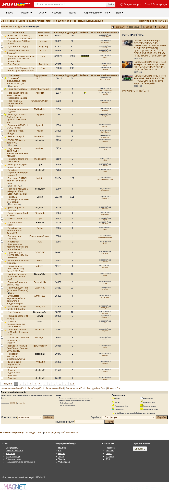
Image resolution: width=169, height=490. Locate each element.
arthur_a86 (39, 296)
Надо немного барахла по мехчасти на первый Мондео (17, 152)
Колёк (40, 130)
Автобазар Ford (36, 388)
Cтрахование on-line (96, 12)
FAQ (40, 432)
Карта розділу (51, 432)
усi (17, 86)
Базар (72, 12)
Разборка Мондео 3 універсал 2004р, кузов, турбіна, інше (17, 191)
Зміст (147, 27)
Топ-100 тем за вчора (64, 21)
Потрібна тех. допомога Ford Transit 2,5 (14, 230)
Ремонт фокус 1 (16, 136)
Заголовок (18, 32)
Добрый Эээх (105, 79)
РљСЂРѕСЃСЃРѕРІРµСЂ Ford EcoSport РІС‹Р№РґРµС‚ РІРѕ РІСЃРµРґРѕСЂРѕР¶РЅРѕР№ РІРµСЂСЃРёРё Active (150, 66)
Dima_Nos (39, 306)
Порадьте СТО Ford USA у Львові (17, 126)
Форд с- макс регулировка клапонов (14, 364)
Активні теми (44, 21)
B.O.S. (40, 78)
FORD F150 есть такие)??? (16, 141)
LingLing (43, 46)
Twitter (109, 453)
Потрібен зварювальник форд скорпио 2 (17, 172)
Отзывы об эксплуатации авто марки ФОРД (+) (16, 81)
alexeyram (104, 190)
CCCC (43, 50)
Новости (57, 12)
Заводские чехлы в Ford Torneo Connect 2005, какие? (17, 348)
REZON (105, 224)
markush (39, 148)
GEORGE (40, 252)
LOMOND (13, 403)
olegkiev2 (105, 371)
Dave (43, 68)
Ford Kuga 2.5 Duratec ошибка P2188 (15, 103)
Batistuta (43, 64)
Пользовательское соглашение (20, 462)
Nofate (40, 178)
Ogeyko (105, 110)
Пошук (82, 21)
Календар (31, 432)
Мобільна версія (69, 432)
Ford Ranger (14, 64)
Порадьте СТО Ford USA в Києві (17, 160)
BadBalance (105, 132)
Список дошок (9, 21)
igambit (39, 125)
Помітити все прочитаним (153, 21)
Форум (9, 12)
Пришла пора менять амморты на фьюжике (17, 255)
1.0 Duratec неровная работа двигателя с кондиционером (16, 300)
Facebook (110, 448)
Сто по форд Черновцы (14, 237)
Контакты (10, 453)
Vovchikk (43, 35)
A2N (40, 241)
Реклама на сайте (14, 451)
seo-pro (43, 41)
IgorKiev (105, 69)
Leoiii (39, 260)
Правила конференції (12, 432)
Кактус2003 (105, 42)
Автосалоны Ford (55, 388)
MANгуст (39, 337)
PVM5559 (40, 362)
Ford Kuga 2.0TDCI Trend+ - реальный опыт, (17, 180)
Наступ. (160, 27)
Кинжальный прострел (105, 179)
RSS (108, 459)
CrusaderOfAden (39, 101)
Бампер (12, 378)
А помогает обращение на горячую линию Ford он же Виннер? (17, 245)
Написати (118, 27)
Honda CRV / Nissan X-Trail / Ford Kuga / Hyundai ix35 (21, 69)
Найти (111, 4)
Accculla (40, 93)
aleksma (105, 363)
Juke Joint (104, 37)
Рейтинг (84, 32)
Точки (40, 12)
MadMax (105, 102)
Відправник (44, 32)
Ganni (105, 65)
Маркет (25, 12)
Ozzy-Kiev (40, 287)
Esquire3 (39, 329)
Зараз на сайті (26, 21)
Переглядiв (58, 32)
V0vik (105, 283)
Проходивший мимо (39, 236)
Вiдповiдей (71, 32)
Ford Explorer (14, 312)
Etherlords (40, 213)
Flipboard (110, 451)
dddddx (105, 48)
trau (43, 56)
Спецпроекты (12, 448)
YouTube (110, 456)
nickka (105, 347)
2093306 (105, 209)
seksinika (105, 141)
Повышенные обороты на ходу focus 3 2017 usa (15, 268)
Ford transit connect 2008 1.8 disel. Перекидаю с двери (17, 95)
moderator (21, 403)
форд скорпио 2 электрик (15, 208)
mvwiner (105, 52)
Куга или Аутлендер (18, 46)
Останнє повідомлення (104, 32)
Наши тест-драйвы (17, 89)
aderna (39, 266)
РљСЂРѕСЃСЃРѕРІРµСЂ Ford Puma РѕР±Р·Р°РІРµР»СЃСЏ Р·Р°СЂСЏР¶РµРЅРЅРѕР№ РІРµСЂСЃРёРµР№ (150, 80)
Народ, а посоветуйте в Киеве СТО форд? (18, 199)
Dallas (40, 228)
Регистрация (159, 4)
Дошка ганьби (95, 21)
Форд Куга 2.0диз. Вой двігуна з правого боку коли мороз (16, 118)
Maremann (39, 136)
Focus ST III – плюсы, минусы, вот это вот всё (19, 36)
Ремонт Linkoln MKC (18, 218)
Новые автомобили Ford (13, 388)
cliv (105, 323)
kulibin (105, 149)
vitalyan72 (104, 198)
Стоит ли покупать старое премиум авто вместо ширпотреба (21, 58)
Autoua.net (6, 26)
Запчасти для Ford (75, 388)
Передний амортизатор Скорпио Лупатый (16, 356)
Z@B (39, 218)
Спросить (140, 448)
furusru (104, 57)
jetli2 (104, 243)
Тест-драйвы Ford (96, 388)
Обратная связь (13, 459)
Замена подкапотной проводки (13, 372)
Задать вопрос (132, 4)
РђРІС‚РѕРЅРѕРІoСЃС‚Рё (135, 91)
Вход (147, 4)
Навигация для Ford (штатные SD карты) (17, 289)
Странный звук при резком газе (17, 283)
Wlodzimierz (40, 159)
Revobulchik (40, 282)
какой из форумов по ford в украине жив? (16, 276)
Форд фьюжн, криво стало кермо (17, 165)
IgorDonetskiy (40, 345)
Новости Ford (114, 388)
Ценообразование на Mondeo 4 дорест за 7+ (17, 332)
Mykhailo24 (39, 109)
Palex (105, 275)
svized (105, 171)
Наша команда (13, 456)
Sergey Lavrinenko (39, 89)
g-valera (105, 289)
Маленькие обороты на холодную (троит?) (18, 340)
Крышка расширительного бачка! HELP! (16, 324)
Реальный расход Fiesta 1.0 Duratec (16, 307)
